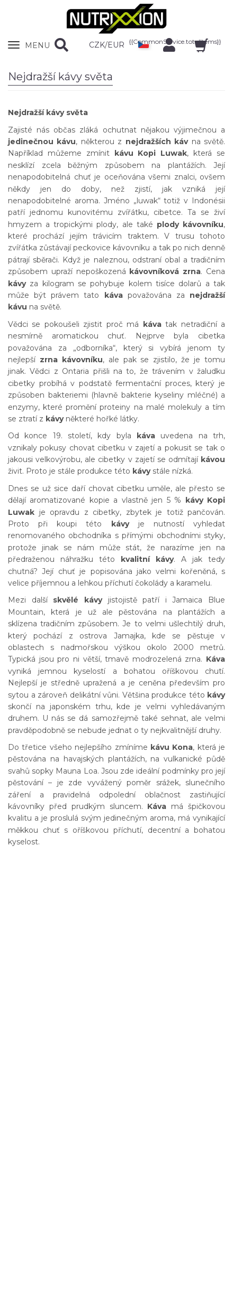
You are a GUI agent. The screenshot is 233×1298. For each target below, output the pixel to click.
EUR (115, 45)
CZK (97, 45)
